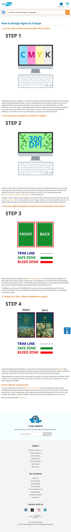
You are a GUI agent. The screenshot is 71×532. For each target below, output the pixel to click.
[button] (67, 4)
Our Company (35, 473)
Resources (35, 467)
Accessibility (35, 484)
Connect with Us (35, 504)
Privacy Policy (35, 481)
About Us (35, 478)
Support (35, 446)
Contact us (23, 398)
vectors (12, 200)
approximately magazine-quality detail (17, 195)
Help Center (35, 464)
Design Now (35, 458)
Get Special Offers (35, 495)
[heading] (35, 23)
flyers (64, 394)
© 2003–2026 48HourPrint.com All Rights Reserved (35, 524)
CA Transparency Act (35, 489)
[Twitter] (32, 510)
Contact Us (35, 497)
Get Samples (35, 456)
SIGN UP (47, 434)
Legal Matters (35, 492)
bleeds (60, 369)
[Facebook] (26, 510)
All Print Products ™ (36, 450)
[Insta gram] (38, 510)
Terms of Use (35, 486)
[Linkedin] (45, 510)
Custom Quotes (35, 453)
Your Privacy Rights (35, 522)
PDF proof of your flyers (32, 388)
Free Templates (35, 461)
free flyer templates (35, 278)
